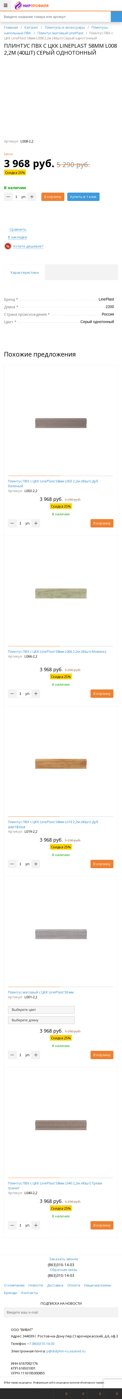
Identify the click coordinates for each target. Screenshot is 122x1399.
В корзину (52, 196)
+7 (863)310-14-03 (40, 1343)
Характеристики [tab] (24, 272)
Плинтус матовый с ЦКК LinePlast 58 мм (41, 992)
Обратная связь (61, 1269)
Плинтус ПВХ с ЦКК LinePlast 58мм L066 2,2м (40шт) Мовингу (57, 651)
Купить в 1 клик (83, 196)
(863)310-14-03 (61, 1264)
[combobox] (41, 1010)
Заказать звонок (61, 1259)
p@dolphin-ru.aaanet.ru (65, 1351)
